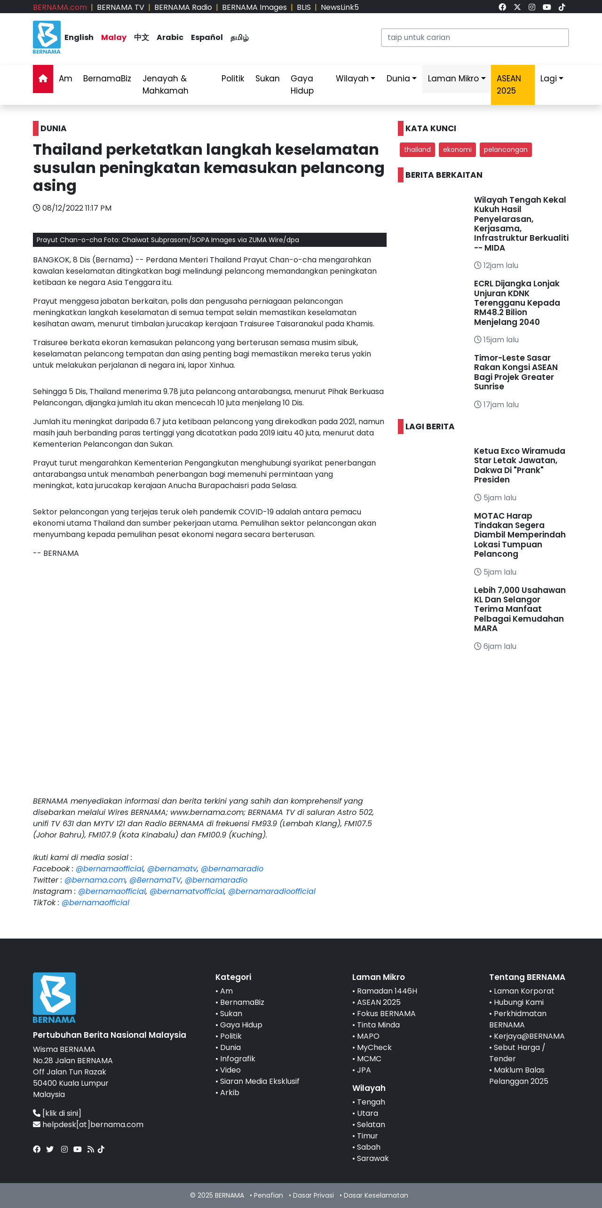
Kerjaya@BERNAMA (529, 1036)
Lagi (548, 78)
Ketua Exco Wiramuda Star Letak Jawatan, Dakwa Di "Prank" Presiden (519, 465)
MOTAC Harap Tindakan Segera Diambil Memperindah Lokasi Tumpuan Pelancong (520, 535)
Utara (367, 1113)
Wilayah (352, 78)
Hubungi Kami (519, 1002)
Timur (367, 1135)
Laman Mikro (453, 78)
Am (65, 78)
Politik (233, 78)
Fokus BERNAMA (386, 1013)
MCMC (369, 1058)
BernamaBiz (107, 78)
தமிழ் (239, 37)
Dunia (398, 78)
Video (230, 1070)
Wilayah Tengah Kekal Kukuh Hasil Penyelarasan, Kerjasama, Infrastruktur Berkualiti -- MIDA (521, 223)
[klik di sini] (61, 1113)
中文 (141, 37)
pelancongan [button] (506, 149)
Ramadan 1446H (387, 991)
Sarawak (373, 1158)
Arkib (229, 1092)
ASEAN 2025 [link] (509, 84)
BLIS (304, 7)
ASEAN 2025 (379, 1002)
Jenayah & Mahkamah (166, 84)
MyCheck (374, 1047)
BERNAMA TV (120, 7)
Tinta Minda (378, 1024)
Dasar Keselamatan (376, 1195)
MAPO (368, 1036)
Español (207, 37)
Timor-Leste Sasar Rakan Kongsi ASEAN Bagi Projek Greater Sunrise (516, 372)
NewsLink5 (340, 7)
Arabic (170, 37)
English (79, 37)
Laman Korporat (524, 991)
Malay (114, 37)
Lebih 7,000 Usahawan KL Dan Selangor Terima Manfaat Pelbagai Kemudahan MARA (520, 609)
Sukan (267, 78)
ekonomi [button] (457, 149)
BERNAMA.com (60, 7)
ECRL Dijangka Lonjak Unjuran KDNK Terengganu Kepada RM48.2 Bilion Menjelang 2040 (517, 303)
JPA (364, 1070)
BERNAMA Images (254, 7)
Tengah (371, 1102)
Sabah (368, 1147)
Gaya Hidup (302, 84)
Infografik (237, 1058)
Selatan (371, 1124)
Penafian (268, 1195)
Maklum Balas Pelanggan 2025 (518, 1076)
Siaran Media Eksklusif (260, 1081)
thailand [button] (417, 149)
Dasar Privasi (313, 1195)
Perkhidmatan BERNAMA (518, 1019)
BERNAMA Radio (183, 7)
